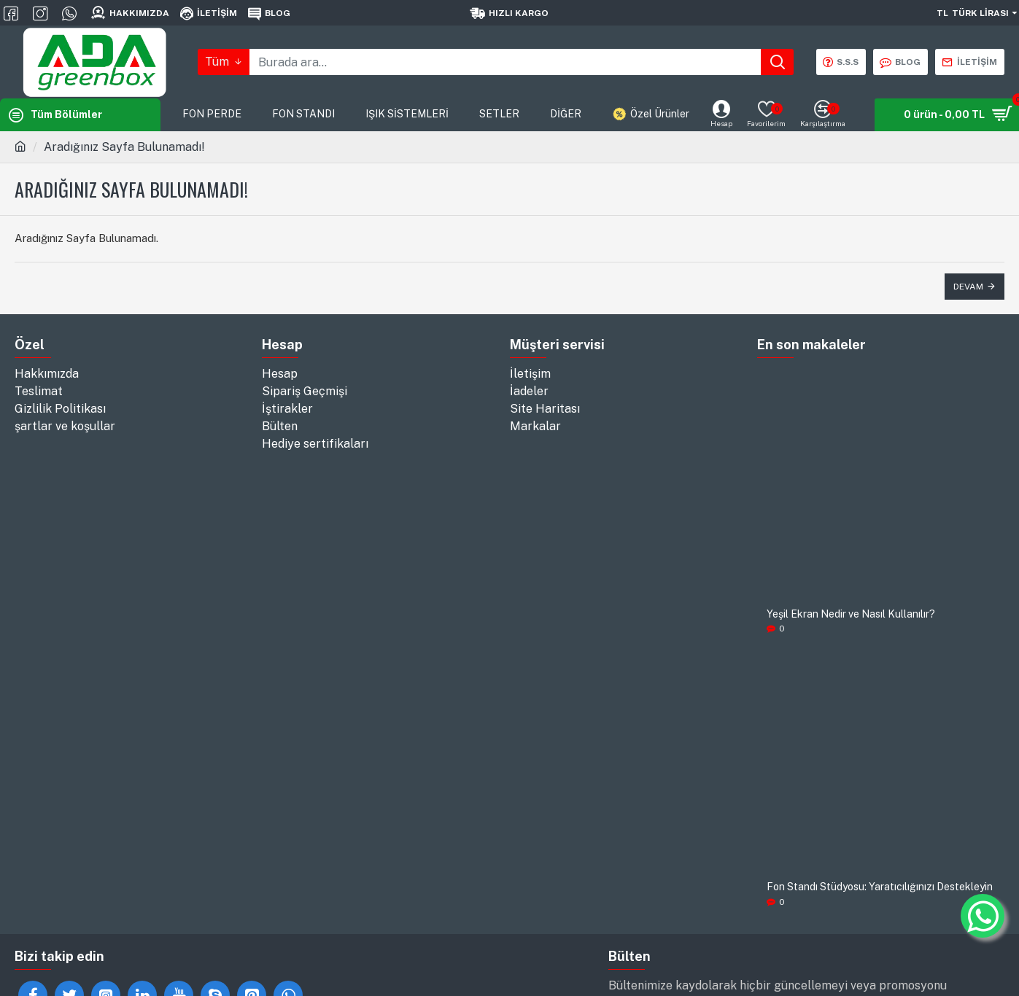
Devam (968, 286)
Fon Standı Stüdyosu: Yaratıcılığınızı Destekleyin (880, 887)
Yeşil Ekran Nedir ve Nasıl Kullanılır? (851, 614)
